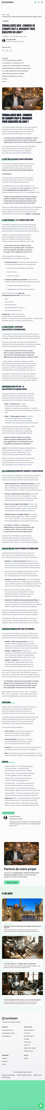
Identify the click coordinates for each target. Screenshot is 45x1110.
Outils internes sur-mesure (8, 1033)
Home (3, 14)
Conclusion (4, 79)
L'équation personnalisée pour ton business (12, 76)
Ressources (5, 1061)
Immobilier (26, 1039)
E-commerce (27, 1033)
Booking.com (6, 314)
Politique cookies (37, 1075)
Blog (8, 14)
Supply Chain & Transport (30, 1048)
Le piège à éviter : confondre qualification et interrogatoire (16, 65)
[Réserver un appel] (38, 2)
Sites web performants (7, 1030)
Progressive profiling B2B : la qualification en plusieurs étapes (16, 68)
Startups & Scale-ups (29, 1030)
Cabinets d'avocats (28, 1051)
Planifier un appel (12, 882)
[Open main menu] (42, 2)
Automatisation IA (6, 1036)
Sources (4, 81)
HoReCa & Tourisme (29, 1036)
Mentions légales (6, 1077)
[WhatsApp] (35, 2)
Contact (4, 1064)
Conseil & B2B (27, 1042)
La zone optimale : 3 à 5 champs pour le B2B (13, 63)
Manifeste (4, 1058)
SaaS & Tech (27, 1045)
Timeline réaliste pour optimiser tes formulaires (13, 73)
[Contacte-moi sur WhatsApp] (40, 1105)
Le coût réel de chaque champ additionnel (12, 60)
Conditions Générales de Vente (24, 1075)
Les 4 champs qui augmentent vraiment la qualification (15, 71)
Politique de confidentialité (8, 1075)
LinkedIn (26, 1058)
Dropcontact (36, 214)
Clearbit (28, 214)
